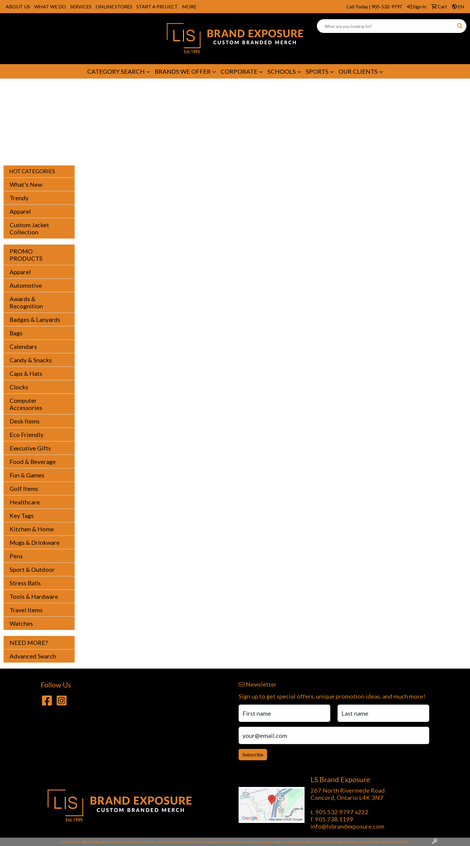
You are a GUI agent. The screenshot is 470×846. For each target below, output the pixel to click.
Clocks (19, 386)
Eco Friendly (26, 434)
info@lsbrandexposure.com (347, 826)
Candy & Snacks (31, 360)
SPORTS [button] (317, 71)
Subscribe (252, 754)
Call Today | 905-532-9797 (374, 6)
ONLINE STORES (114, 6)
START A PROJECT (157, 6)
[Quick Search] (385, 26)
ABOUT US (18, 6)
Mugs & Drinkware (35, 542)
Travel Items (26, 609)
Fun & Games (27, 475)
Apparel (20, 211)
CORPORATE (239, 71)
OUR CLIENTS (358, 71)
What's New (26, 184)
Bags (16, 333)
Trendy (19, 197)
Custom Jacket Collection (29, 228)
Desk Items (25, 421)
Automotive (26, 285)
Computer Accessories (26, 404)
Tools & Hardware (34, 596)
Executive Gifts (30, 448)
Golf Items (24, 488)
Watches (21, 623)
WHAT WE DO (50, 6)
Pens (16, 556)
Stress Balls (25, 582)
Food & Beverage (33, 461)
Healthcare (25, 502)
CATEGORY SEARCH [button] (116, 71)
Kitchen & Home (32, 529)
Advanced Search (33, 656)
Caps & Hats (26, 373)
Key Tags (22, 515)
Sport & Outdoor (32, 569)
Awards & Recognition (26, 302)
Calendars (23, 346)
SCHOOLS (281, 71)
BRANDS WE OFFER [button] (183, 71)
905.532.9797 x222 (342, 811)
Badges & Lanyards (35, 319)
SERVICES (80, 6)
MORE (189, 6)
